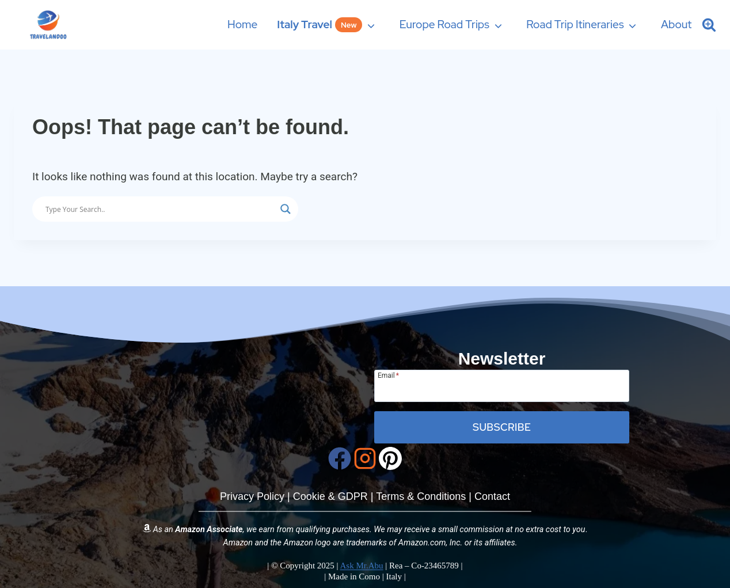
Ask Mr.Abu (361, 565)
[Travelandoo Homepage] (228, 367)
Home (242, 24)
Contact (492, 496)
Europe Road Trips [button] (444, 24)
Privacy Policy (252, 496)
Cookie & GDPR (330, 496)
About (676, 24)
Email (388, 375)
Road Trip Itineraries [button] (574, 24)
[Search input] (160, 209)
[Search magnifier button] (285, 209)
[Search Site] (709, 24)
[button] (328, 24)
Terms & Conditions (421, 496)
